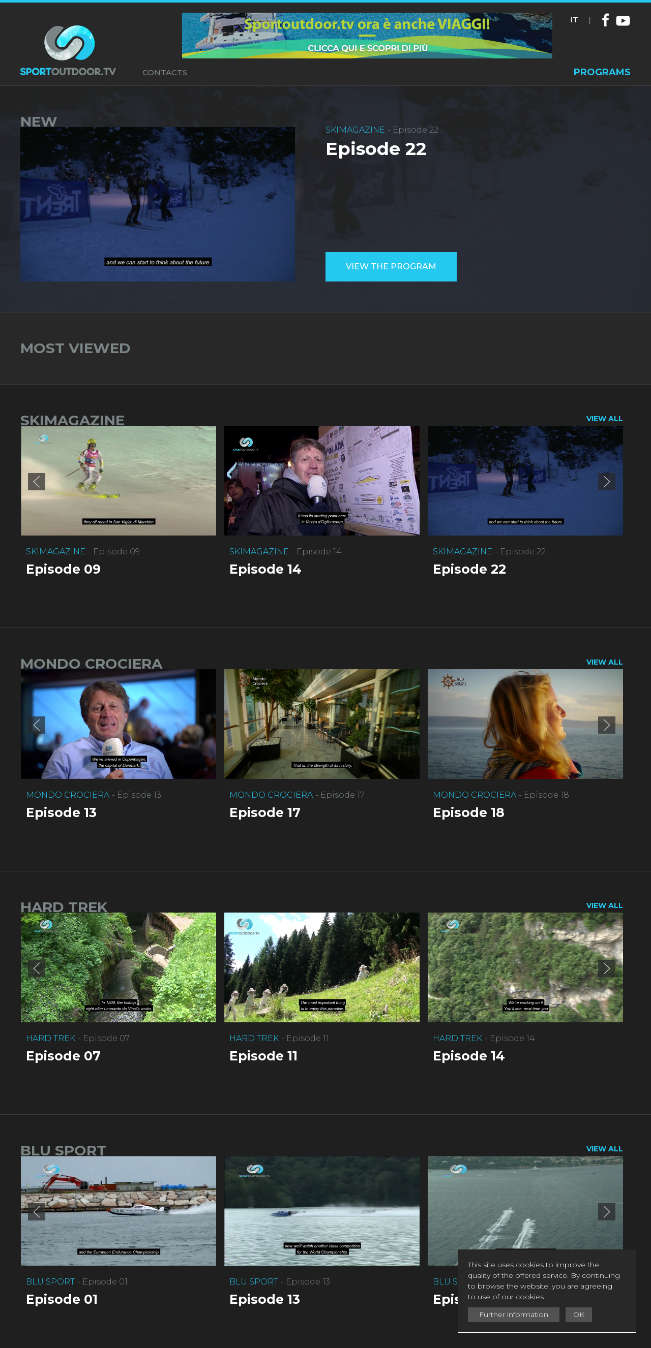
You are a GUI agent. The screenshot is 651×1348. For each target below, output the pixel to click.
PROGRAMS (602, 72)
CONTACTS (164, 72)
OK (578, 1314)
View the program (391, 266)
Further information (513, 1314)
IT (574, 19)
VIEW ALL (604, 418)
